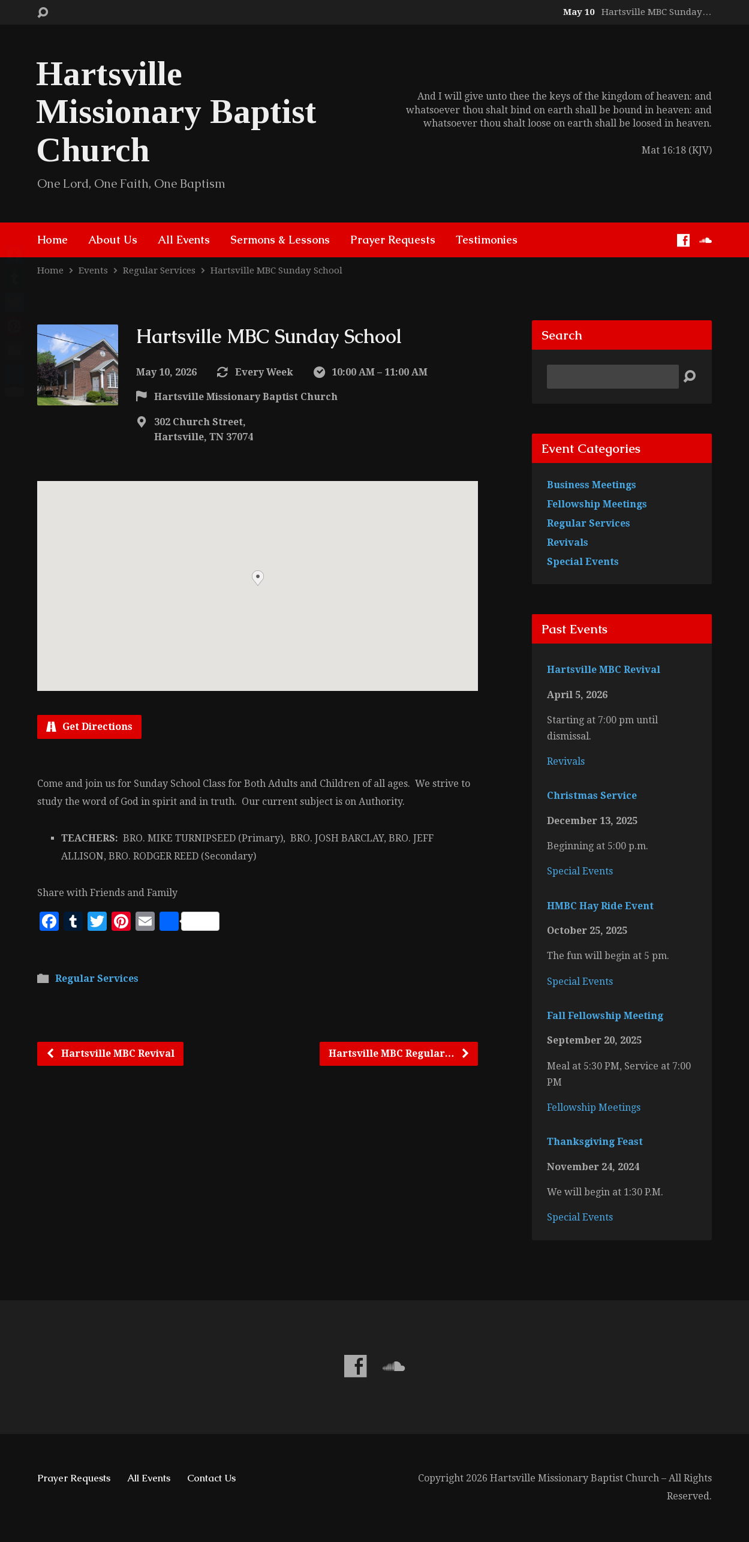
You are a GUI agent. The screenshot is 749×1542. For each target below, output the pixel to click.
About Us (112, 240)
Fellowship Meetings (597, 504)
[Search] (613, 377)
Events (93, 270)
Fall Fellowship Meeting (605, 1015)
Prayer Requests (392, 240)
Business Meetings (591, 485)
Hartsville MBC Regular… (399, 1053)
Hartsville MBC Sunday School (276, 270)
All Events (184, 240)
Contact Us (211, 1478)
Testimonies (487, 240)
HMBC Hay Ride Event (600, 906)
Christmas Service (592, 795)
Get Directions (89, 726)
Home (52, 240)
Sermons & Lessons (280, 240)
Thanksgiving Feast (595, 1141)
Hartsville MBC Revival (110, 1053)
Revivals (567, 542)
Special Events (583, 561)
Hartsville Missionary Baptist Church (176, 112)
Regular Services (159, 270)
